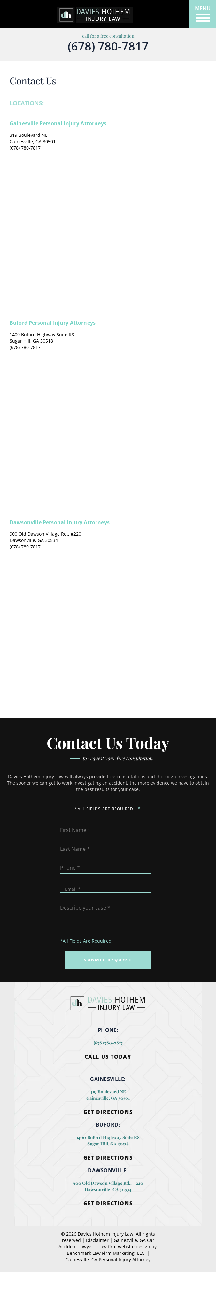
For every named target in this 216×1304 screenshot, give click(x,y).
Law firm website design (124, 1247)
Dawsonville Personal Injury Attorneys (60, 522)
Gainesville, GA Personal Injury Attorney (108, 1259)
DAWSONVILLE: (108, 1170)
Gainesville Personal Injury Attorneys (58, 123)
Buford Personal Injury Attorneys (53, 322)
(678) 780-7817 (108, 46)
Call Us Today (108, 1057)
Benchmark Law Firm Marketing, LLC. (106, 1253)
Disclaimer (97, 1240)
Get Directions (108, 1112)
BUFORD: (108, 1124)
